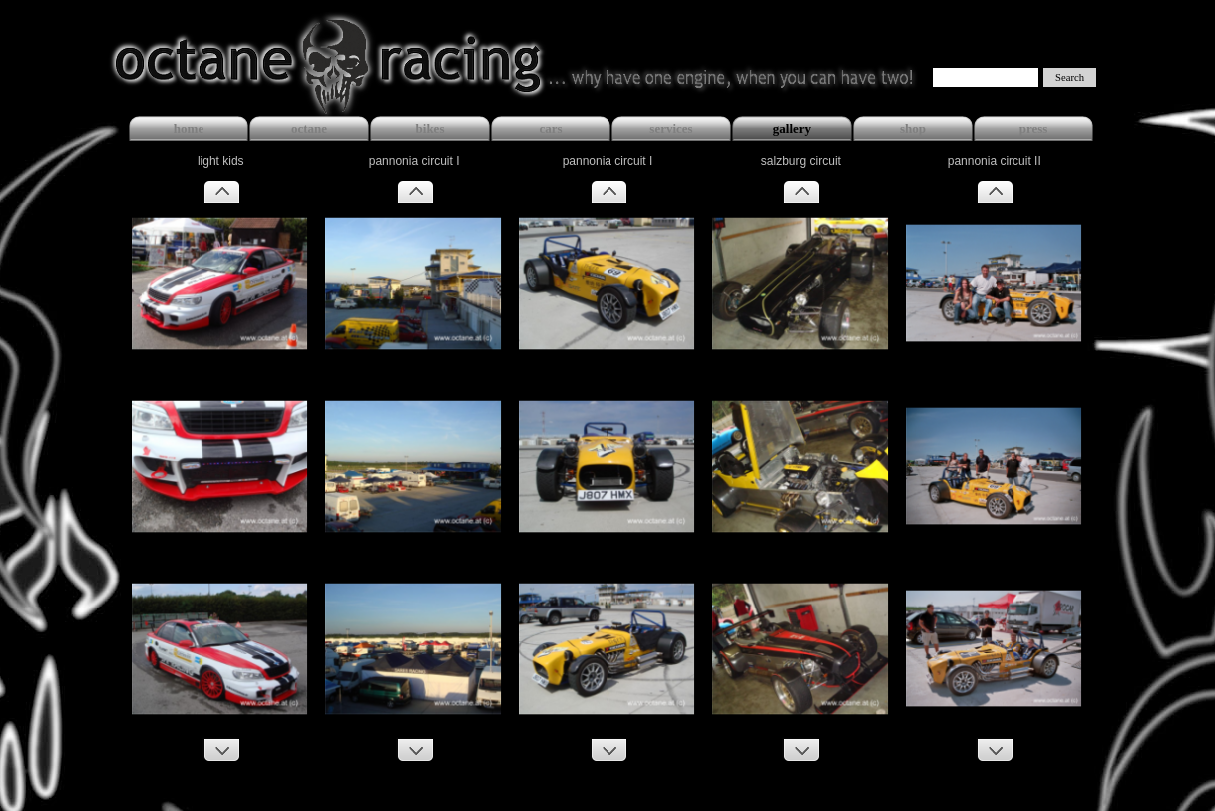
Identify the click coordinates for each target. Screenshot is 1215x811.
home (188, 128)
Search (1069, 77)
